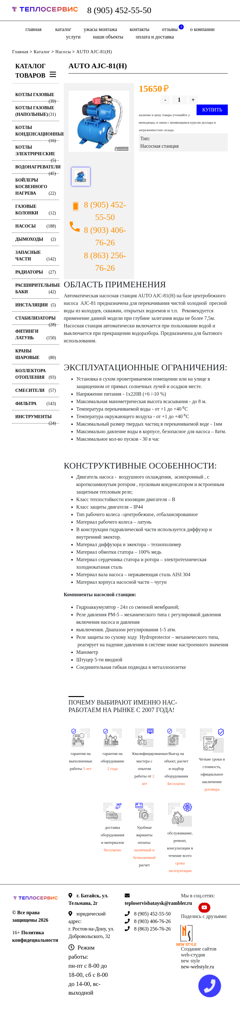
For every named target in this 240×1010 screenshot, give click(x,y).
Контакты (139, 29)
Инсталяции (35, 305)
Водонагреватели (37, 169)
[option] (98, 121)
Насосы (63, 51)
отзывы (173, 28)
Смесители (35, 390)
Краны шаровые (35, 355)
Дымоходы (35, 239)
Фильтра (35, 403)
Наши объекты (108, 36)
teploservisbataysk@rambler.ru (158, 903)
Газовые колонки (35, 210)
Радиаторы (35, 272)
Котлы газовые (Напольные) (35, 111)
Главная (33, 29)
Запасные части (35, 256)
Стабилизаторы (35, 320)
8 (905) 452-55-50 (119, 10)
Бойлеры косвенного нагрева (35, 187)
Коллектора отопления (35, 374)
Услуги (73, 36)
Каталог (63, 29)
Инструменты (35, 418)
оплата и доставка (155, 36)
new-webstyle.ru (197, 966)
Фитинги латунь (35, 335)
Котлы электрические (35, 153)
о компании (202, 29)
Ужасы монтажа (100, 29)
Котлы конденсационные (37, 133)
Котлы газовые (35, 96)
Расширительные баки (37, 289)
